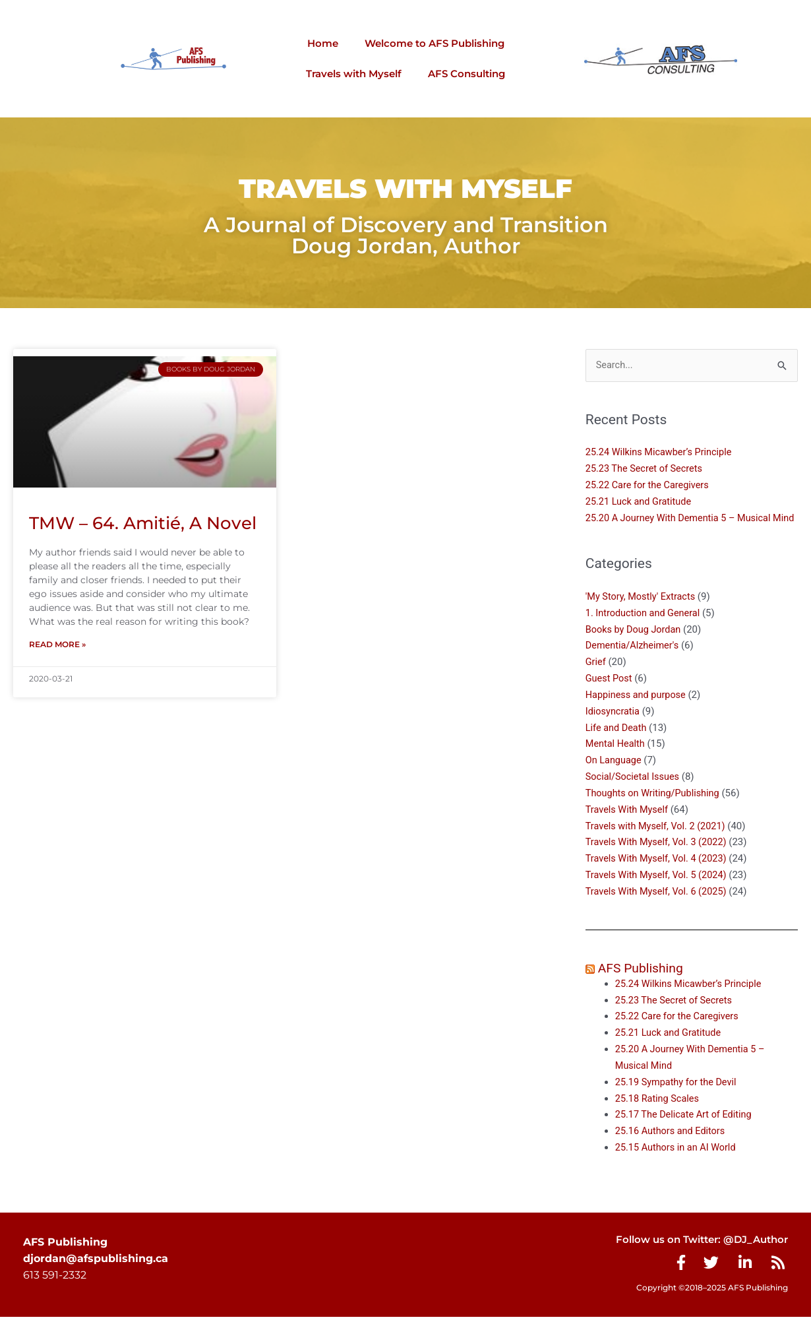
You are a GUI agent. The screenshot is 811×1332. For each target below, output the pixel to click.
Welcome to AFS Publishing (434, 43)
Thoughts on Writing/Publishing (655, 809)
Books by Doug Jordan (635, 646)
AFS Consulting (466, 73)
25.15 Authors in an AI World (677, 1162)
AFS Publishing (642, 984)
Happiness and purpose (638, 711)
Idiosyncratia (614, 728)
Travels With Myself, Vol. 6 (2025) (659, 907)
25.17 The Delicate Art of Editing (686, 1130)
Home (322, 43)
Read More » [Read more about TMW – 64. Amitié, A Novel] (57, 645)
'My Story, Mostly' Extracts (643, 613)
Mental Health (616, 760)
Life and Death (617, 743)
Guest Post (610, 695)
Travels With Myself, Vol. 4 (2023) (659, 874)
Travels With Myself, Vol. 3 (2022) (659, 858)
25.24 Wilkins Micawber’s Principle (661, 453)
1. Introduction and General (645, 629)
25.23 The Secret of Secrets (646, 469)
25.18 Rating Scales (658, 1114)
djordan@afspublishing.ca (95, 1273)
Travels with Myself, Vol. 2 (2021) (658, 842)
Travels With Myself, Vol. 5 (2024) (659, 891)
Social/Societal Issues (634, 793)
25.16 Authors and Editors (672, 1146)
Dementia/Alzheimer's (634, 662)
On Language (615, 776)
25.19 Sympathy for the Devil (678, 1097)
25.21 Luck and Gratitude (641, 502)
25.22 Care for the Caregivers (651, 486)
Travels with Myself (354, 73)
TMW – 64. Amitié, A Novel (142, 523)
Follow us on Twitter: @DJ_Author (695, 1254)
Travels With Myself (628, 825)
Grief (596, 678)
